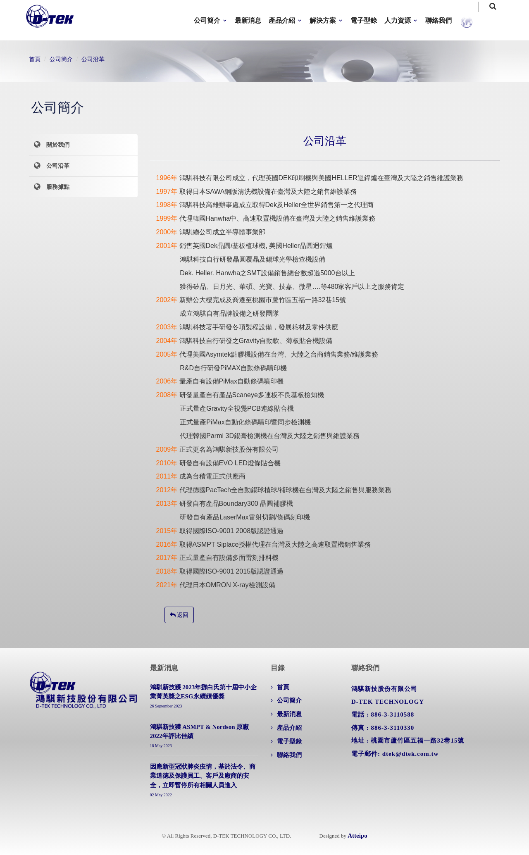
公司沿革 (93, 59)
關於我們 (57, 144)
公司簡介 (207, 20)
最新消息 (248, 20)
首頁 (35, 59)
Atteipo (357, 835)
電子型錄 (363, 20)
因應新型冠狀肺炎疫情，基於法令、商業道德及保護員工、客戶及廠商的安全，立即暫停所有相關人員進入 (202, 776)
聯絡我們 (438, 20)
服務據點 (57, 186)
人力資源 (397, 20)
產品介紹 (282, 20)
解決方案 (323, 20)
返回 (179, 615)
